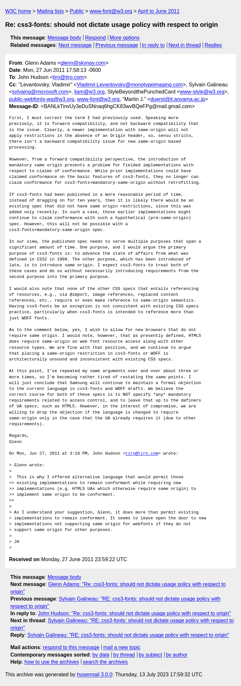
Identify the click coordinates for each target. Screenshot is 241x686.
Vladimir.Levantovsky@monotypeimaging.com (130, 84)
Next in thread (184, 45)
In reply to (153, 45)
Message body (64, 37)
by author (177, 655)
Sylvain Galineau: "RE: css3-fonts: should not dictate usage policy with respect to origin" (128, 635)
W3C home (18, 11)
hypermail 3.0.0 (94, 674)
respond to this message (71, 647)
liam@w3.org (89, 91)
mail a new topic (122, 647)
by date (100, 655)
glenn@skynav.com (83, 63)
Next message (75, 45)
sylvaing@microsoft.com (40, 91)
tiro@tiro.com (68, 77)
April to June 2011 (158, 11)
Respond (95, 37)
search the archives (105, 662)
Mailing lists (50, 11)
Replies (213, 45)
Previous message (117, 45)
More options (125, 37)
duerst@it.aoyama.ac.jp (177, 99)
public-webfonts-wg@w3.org (41, 99)
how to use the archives (52, 662)
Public (77, 11)
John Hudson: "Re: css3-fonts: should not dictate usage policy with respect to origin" (134, 613)
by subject (150, 655)
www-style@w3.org (202, 91)
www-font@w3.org (111, 11)
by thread (124, 655)
